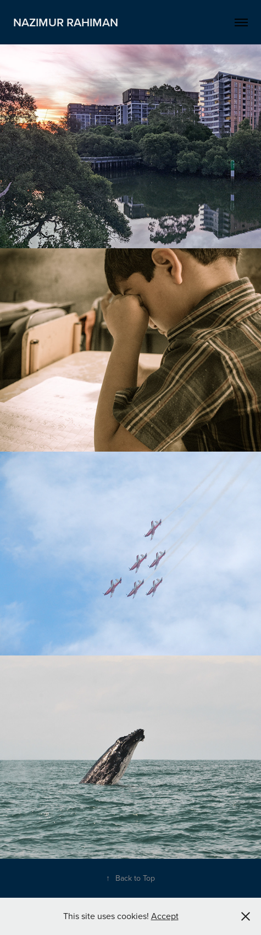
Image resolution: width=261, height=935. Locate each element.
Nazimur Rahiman (65, 22)
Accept (165, 916)
